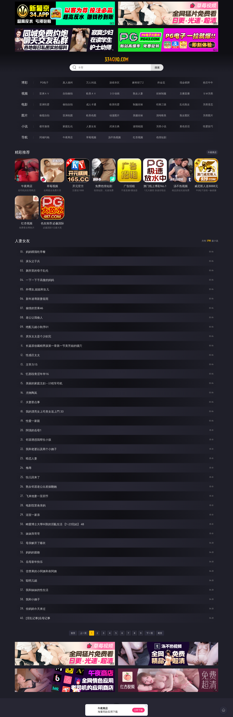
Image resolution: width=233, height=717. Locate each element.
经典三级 (161, 104)
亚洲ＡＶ (44, 93)
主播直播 (185, 93)
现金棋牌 (185, 82)
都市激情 (44, 126)
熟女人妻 (138, 93)
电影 (24, 104)
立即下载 (138, 710)
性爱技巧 (208, 126)
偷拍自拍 (68, 104)
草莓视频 (91, 137)
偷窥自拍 (44, 115)
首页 (73, 633)
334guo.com (116, 59)
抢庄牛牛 (208, 82)
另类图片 (208, 115)
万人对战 (91, 82)
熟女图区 (185, 115)
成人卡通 (91, 104)
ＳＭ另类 (208, 93)
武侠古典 (114, 126)
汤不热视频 (114, 137)
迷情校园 (138, 126)
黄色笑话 (185, 126)
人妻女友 (91, 126)
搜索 (157, 67)
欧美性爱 (114, 104)
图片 (24, 115)
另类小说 (161, 126)
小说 (24, 126)
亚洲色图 (68, 115)
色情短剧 (161, 137)
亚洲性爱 (44, 104)
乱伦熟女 (185, 104)
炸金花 (161, 82)
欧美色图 (91, 115)
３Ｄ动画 (114, 93)
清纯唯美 (161, 115)
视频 (24, 93)
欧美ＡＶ (91, 93)
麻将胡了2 (138, 82)
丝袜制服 (161, 93)
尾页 (160, 633)
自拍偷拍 (68, 93)
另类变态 (208, 104)
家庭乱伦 (68, 126)
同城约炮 (44, 137)
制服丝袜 (138, 104)
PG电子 (44, 82)
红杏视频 (138, 137)
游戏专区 (114, 82)
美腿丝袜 (138, 115)
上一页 (83, 633)
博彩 (24, 82)
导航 (24, 137)
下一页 (149, 633)
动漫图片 (114, 115)
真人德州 (68, 82)
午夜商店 (68, 137)
